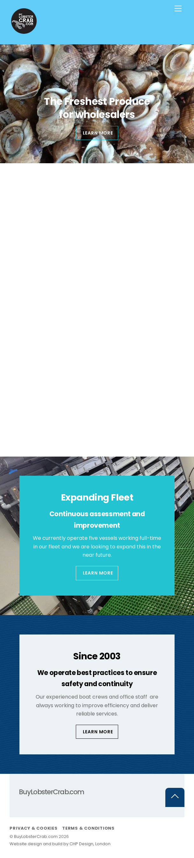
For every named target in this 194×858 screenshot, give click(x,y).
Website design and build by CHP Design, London (60, 844)
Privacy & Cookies (33, 828)
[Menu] (178, 9)
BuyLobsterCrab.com (36, 836)
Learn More (98, 573)
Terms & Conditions (88, 828)
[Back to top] (174, 797)
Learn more (98, 133)
